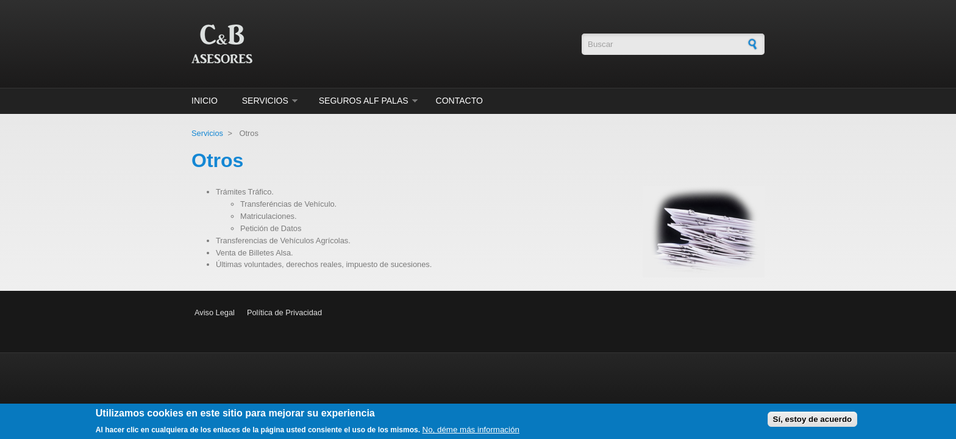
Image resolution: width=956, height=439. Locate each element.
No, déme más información (471, 432)
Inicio (204, 100)
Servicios (265, 100)
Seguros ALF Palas (363, 100)
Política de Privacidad (284, 312)
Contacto (459, 100)
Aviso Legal (214, 312)
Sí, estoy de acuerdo (812, 421)
